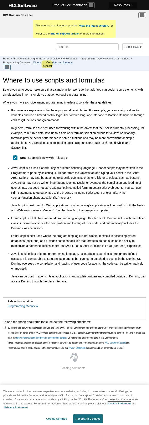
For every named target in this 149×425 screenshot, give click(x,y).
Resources (122, 5)
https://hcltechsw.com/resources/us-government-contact (41, 338)
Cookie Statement (119, 406)
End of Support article (64, 33)
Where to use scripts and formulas (53, 62)
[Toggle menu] (142, 15)
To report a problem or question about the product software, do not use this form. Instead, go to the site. (69, 343)
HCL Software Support (115, 343)
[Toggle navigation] (91, 5)
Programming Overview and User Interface (105, 58)
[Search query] (87, 46)
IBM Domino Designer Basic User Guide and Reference (45, 58)
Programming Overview (17, 62)
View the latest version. (93, 25)
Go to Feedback (46, 64)
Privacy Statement (76, 348)
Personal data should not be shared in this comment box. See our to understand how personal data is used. (66, 348)
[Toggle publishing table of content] (7, 67)
